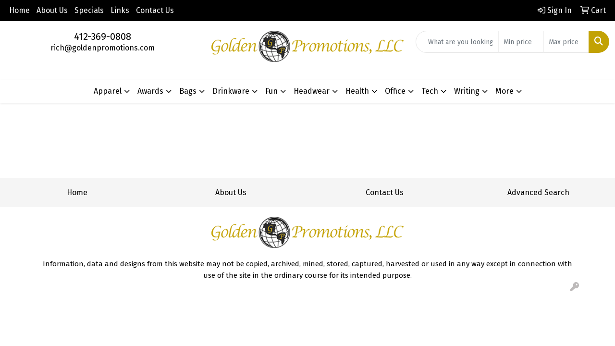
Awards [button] (150, 91)
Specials (89, 10)
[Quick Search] (457, 42)
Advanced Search (538, 192)
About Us (52, 10)
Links (120, 10)
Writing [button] (467, 91)
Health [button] (357, 91)
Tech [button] (429, 91)
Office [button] (395, 91)
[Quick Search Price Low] (521, 42)
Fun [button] (271, 91)
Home (19, 10)
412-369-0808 (102, 36)
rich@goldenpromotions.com (102, 47)
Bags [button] (188, 91)
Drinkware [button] (230, 91)
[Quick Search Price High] (566, 42)
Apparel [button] (108, 91)
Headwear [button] (312, 91)
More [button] (504, 91)
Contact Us (155, 10)
